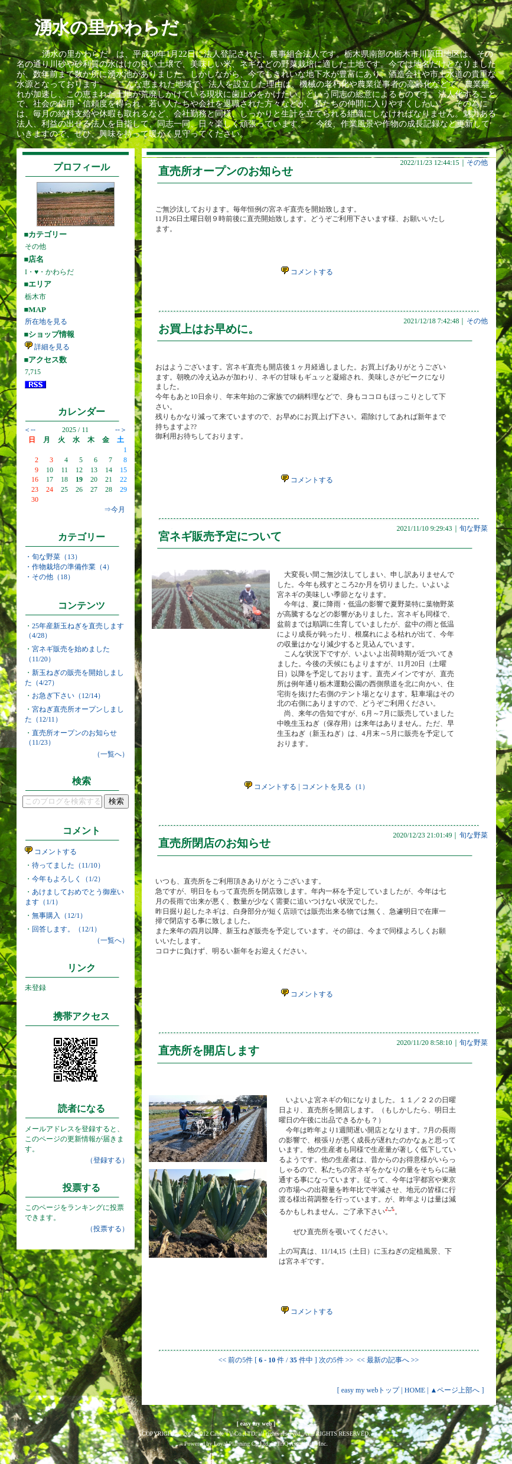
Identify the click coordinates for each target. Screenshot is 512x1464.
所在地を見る (46, 321)
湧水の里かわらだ (106, 27)
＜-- (29, 430)
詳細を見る (47, 347)
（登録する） (107, 1160)
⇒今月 (114, 509)
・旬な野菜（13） (53, 557)
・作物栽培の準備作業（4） (69, 567)
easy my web (256, 1423)
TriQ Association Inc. (302, 1443)
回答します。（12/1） (66, 929)
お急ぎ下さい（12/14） (68, 696)
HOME (415, 1390)
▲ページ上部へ (455, 1390)
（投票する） (107, 1229)
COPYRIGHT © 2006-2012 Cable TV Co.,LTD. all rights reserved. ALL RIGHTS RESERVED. (256, 1433)
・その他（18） (49, 577)
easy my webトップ (370, 1390)
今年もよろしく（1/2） (68, 879)
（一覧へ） (111, 754)
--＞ (121, 430)
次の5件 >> (336, 1360)
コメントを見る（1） (335, 787)
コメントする (51, 852)
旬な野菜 (473, 528)
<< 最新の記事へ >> (387, 1360)
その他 (477, 162)
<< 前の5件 (236, 1360)
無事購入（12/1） (59, 915)
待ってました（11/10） (68, 865)
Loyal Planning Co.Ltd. (241, 1443)
